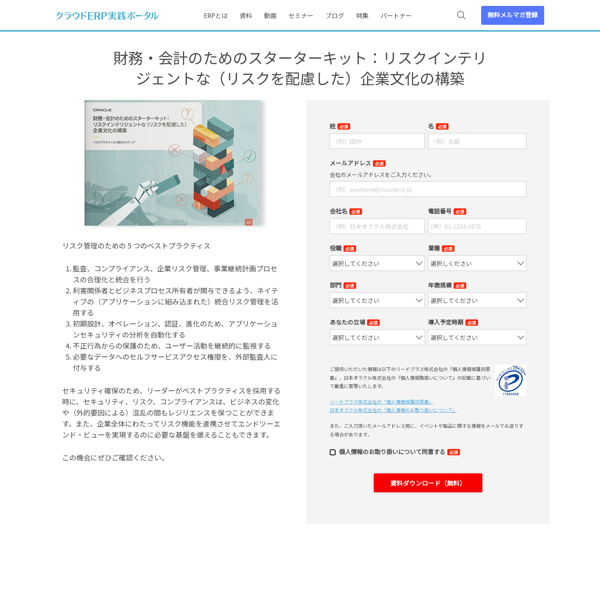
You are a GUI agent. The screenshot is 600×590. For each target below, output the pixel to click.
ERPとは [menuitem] (216, 15)
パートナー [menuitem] (396, 15)
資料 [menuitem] (246, 15)
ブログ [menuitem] (334, 15)
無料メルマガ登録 (512, 14)
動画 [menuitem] (270, 15)
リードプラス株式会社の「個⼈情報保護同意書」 (382, 401)
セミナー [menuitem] (301, 15)
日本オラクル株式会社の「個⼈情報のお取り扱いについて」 (393, 409)
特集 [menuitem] (362, 15)
